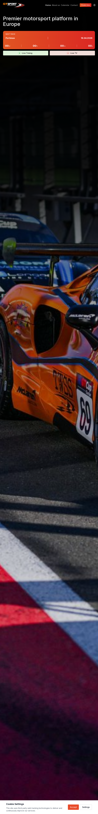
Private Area (85, 5)
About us (56, 5)
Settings (86, 807)
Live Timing (25, 53)
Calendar (65, 5)
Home (48, 5)
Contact (74, 5)
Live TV (72, 53)
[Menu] (94, 5)
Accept (73, 807)
